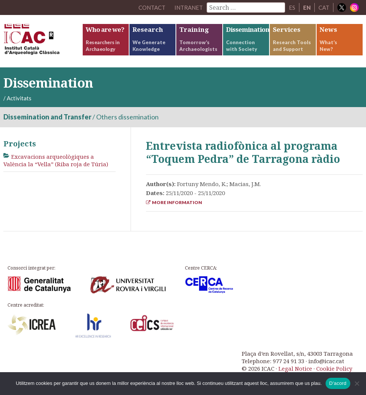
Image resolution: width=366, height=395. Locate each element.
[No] (356, 383)
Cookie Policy (334, 368)
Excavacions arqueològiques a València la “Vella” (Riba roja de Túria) (55, 160)
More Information (174, 202)
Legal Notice (295, 368)
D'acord (338, 383)
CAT (323, 7)
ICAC (42, 41)
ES (292, 7)
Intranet (188, 7)
